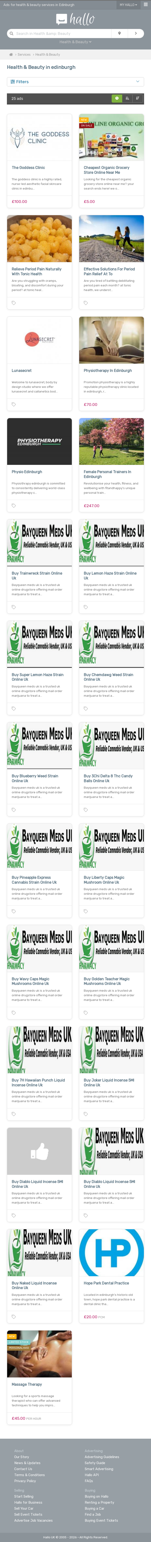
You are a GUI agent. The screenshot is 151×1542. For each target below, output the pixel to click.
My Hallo (128, 5)
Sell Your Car (23, 1508)
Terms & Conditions (29, 1475)
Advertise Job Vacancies (33, 1520)
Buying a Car (94, 1508)
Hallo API (92, 1475)
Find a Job (93, 1514)
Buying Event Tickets (101, 1520)
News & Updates (27, 1463)
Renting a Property (99, 1502)
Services (24, 55)
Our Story (21, 1457)
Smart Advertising (99, 1469)
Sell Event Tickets (28, 1514)
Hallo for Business (28, 1502)
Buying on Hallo (96, 1496)
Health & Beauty (75, 42)
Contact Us (23, 1469)
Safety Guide (95, 1463)
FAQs (89, 1481)
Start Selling (23, 1496)
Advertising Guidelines (102, 1457)
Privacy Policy (25, 1481)
